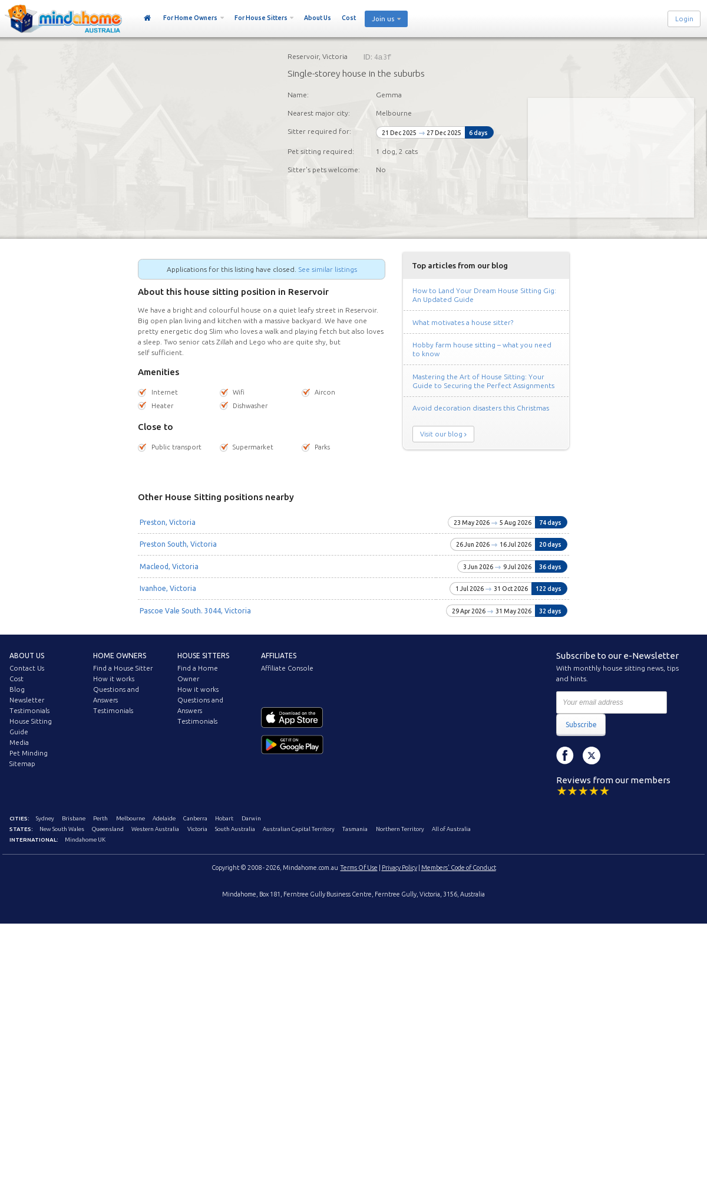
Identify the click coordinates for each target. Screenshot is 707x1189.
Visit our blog (441, 434)
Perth (100, 818)
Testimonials (29, 710)
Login (684, 18)
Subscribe (581, 724)
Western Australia (155, 829)
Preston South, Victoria (178, 544)
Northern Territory (400, 829)
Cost (349, 17)
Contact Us (26, 668)
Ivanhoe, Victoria (168, 588)
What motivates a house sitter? (462, 322)
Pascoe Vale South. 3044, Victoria (195, 611)
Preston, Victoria (168, 522)
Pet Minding (28, 753)
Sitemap (22, 763)
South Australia (235, 829)
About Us (317, 17)
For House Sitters (261, 17)
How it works (113, 678)
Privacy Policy (399, 867)
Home (147, 18)
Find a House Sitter (123, 668)
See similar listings (327, 269)
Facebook (565, 755)
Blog (17, 689)
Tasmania (355, 829)
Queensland (108, 829)
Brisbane (73, 818)
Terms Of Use (359, 867)
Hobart (224, 818)
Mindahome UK (85, 839)
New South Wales (61, 829)
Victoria (197, 829)
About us (26, 655)
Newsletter (26, 700)
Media (19, 742)
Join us (383, 18)
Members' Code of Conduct (458, 867)
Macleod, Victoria (169, 566)
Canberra (195, 818)
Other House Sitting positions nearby (216, 497)
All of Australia (451, 829)
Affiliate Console (287, 668)
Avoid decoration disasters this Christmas (480, 408)
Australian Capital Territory (299, 829)
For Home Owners (190, 17)
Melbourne (130, 818)
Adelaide (164, 818)
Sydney (45, 818)
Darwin (251, 818)
